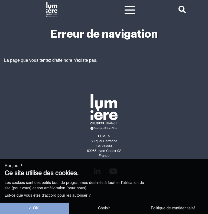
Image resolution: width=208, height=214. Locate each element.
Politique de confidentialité (173, 208)
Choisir (104, 208)
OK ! (35, 208)
